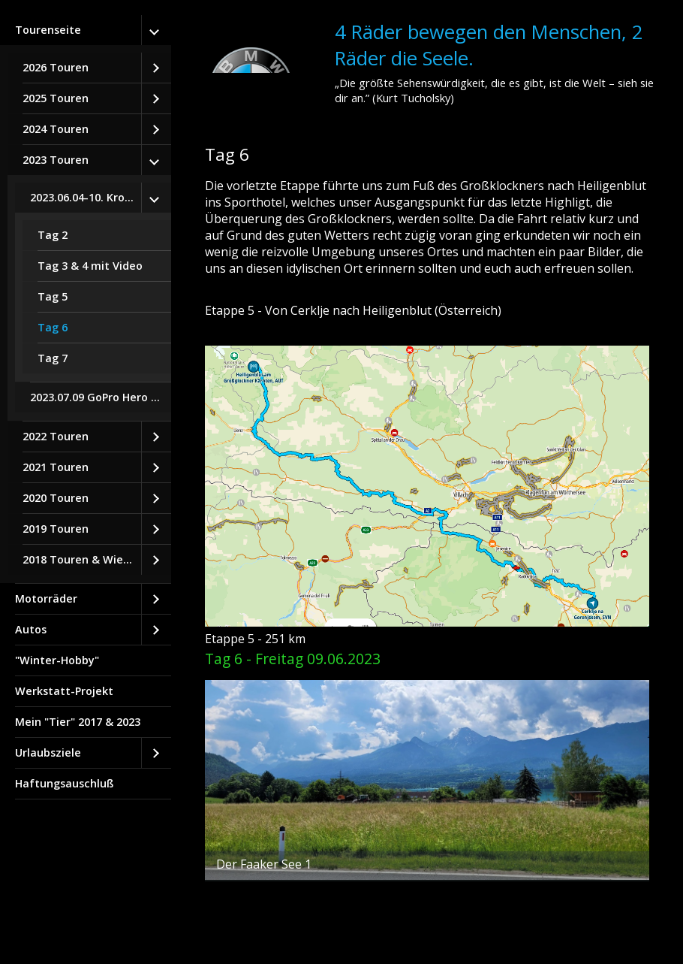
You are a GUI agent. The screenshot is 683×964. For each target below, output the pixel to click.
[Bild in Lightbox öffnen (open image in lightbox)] (427, 486)
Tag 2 (53, 235)
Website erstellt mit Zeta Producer (291, 934)
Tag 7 (53, 358)
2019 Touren (56, 528)
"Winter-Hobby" (57, 660)
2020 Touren (56, 498)
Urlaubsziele (48, 752)
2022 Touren (56, 436)
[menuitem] (85, 299)
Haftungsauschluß (64, 783)
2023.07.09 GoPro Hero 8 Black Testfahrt (100, 397)
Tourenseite (48, 30)
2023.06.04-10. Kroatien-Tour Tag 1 (85, 197)
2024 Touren (56, 129)
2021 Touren (56, 467)
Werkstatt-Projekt (64, 691)
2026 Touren (56, 67)
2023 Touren (56, 160)
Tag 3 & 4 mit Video (90, 265)
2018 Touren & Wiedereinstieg (82, 559)
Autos (31, 629)
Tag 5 (53, 296)
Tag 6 (53, 327)
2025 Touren (56, 98)
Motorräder (46, 598)
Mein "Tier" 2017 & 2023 (77, 722)
